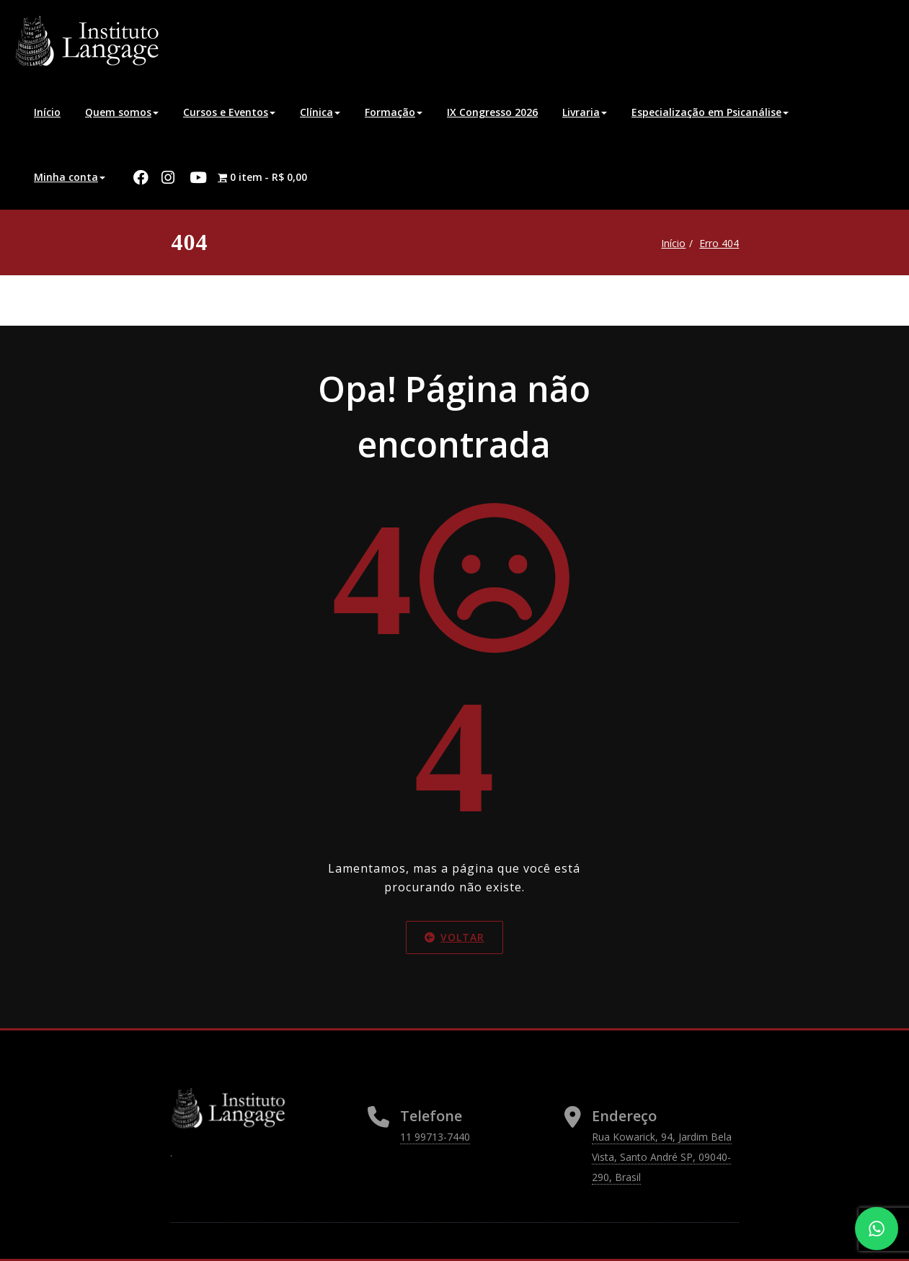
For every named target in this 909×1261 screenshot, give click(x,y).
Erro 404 (717, 243)
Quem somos (122, 112)
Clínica (320, 112)
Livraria (584, 112)
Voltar (454, 937)
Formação (393, 112)
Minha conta (69, 177)
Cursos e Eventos (229, 112)
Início (47, 112)
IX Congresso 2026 (492, 112)
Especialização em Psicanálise (710, 112)
